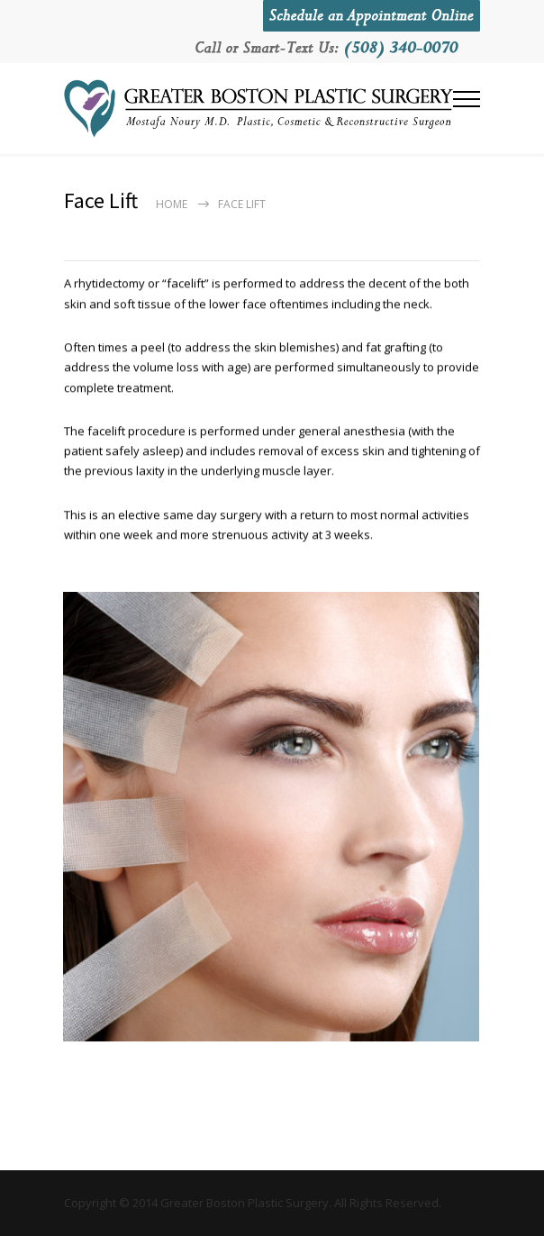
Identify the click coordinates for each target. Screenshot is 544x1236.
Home (171, 204)
